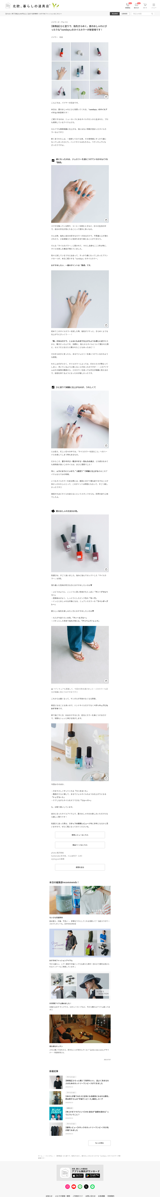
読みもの (136, 7)
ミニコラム (49, 1156)
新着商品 (127, 7)
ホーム (40, 1156)
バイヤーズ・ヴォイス (59, 22)
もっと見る (99, 1143)
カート (145, 7)
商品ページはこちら (80, 845)
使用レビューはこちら (80, 835)
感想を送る (80, 867)
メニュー (153, 7)
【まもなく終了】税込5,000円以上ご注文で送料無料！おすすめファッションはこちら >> (33, 14)
